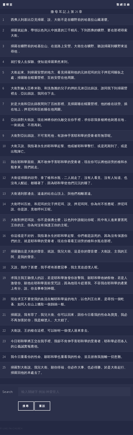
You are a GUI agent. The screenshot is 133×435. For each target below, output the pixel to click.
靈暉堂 (8, 4)
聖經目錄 (123, 4)
